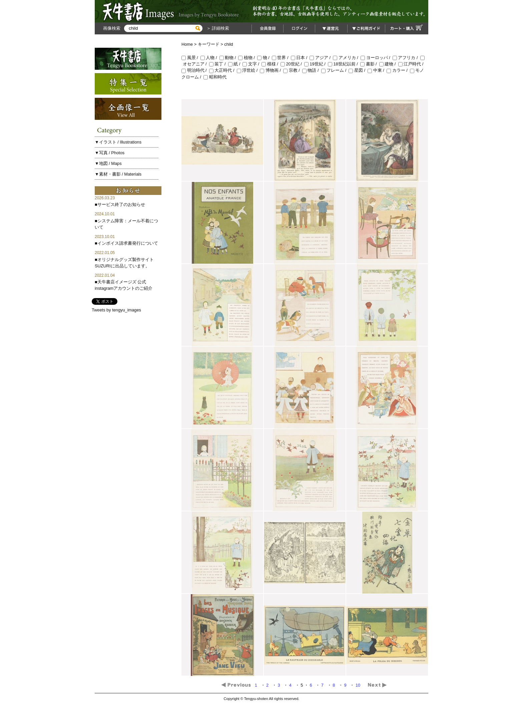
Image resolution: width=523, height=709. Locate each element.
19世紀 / (316, 63)
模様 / (271, 63)
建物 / (388, 63)
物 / (264, 57)
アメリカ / (347, 57)
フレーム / (335, 70)
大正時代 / (223, 70)
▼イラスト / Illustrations (118, 142)
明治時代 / (195, 70)
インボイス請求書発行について (127, 243)
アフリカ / (406, 57)
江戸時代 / (411, 63)
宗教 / (292, 70)
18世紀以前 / (344, 63)
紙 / (235, 63)
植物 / (247, 57)
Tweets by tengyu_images (116, 309)
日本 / (300, 57)
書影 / (369, 63)
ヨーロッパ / (377, 57)
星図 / (358, 70)
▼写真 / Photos (109, 152)
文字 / (252, 63)
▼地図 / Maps (108, 163)
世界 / (281, 57)
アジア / (321, 57)
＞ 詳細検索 (217, 28)
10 (359, 685)
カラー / (398, 70)
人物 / (209, 57)
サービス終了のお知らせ (121, 204)
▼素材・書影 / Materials (118, 174)
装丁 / (218, 63)
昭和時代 (214, 76)
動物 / (228, 57)
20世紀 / (292, 63)
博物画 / (271, 70)
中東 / (377, 70)
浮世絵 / (248, 70)
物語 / (311, 70)
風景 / (190, 57)
